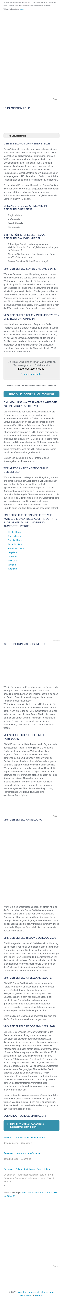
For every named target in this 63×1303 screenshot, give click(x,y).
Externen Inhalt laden (31, 374)
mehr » (22, 9)
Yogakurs (12, 552)
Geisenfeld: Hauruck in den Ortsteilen (22, 1153)
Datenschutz (26, 1295)
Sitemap (39, 1295)
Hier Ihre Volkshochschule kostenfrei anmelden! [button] (25, 1125)
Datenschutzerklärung (31, 368)
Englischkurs (14, 536)
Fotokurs (12, 560)
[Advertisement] (31, 65)
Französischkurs (16, 548)
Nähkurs (12, 565)
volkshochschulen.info (29, 1292)
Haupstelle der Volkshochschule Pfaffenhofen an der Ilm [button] (30, 385)
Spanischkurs (15, 540)
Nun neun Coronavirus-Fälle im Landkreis (24, 1137)
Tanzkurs (12, 556)
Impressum (47, 1292)
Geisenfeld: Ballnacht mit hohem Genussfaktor (27, 1169)
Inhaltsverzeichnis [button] (15, 135)
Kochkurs (12, 569)
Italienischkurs (15, 544)
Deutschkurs (14, 532)
